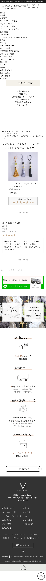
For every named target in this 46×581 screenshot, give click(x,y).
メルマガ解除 (6, 524)
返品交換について (33, 538)
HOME (4, 131)
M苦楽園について (8, 508)
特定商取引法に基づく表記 (34, 556)
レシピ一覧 (26, 512)
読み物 (2, 67)
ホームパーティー (14, 131)
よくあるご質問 (28, 524)
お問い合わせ (5, 73)
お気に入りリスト (21, 534)
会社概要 (5, 556)
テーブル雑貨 (26, 131)
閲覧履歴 (6, 538)
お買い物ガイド (6, 70)
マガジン (26, 516)
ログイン (7, 534)
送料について (17, 538)
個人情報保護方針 (17, 556)
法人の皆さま (5, 76)
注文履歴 (34, 534)
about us (3, 78)
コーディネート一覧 (9, 512)
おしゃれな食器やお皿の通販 (13, 561)
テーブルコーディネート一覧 (11, 516)
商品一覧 (26, 508)
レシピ (2, 65)
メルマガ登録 (27, 520)
